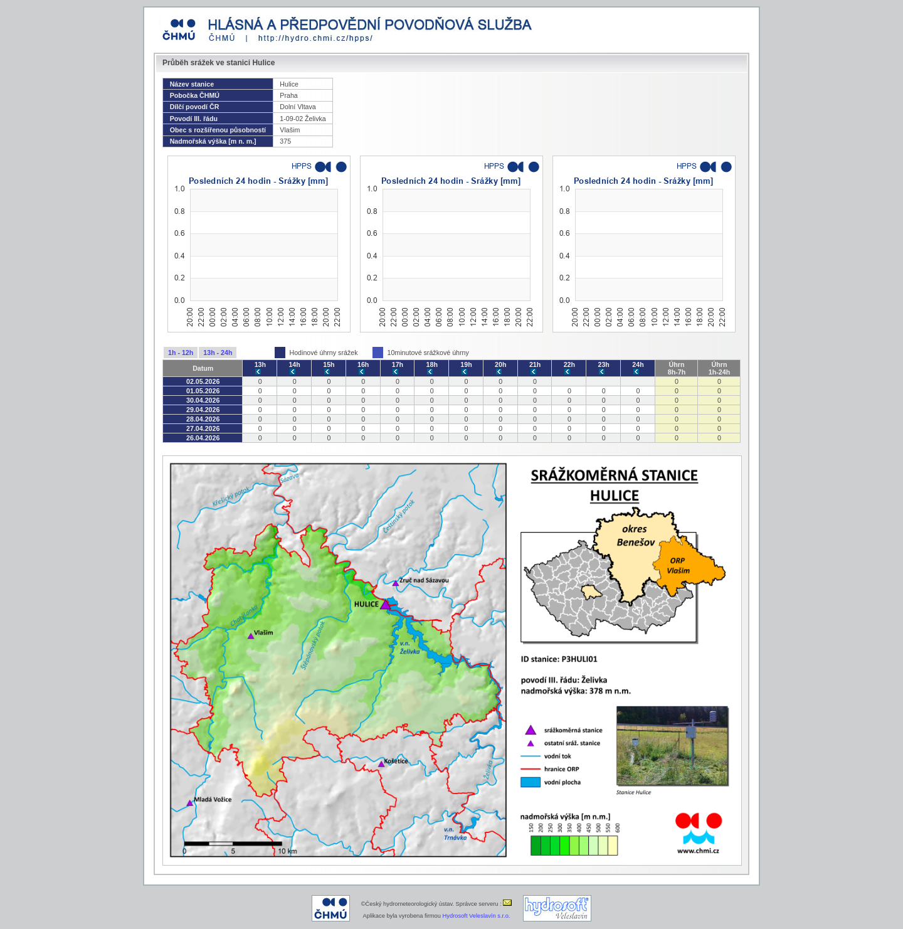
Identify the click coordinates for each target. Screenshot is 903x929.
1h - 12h (180, 352)
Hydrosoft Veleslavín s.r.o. (476, 916)
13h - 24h (217, 352)
